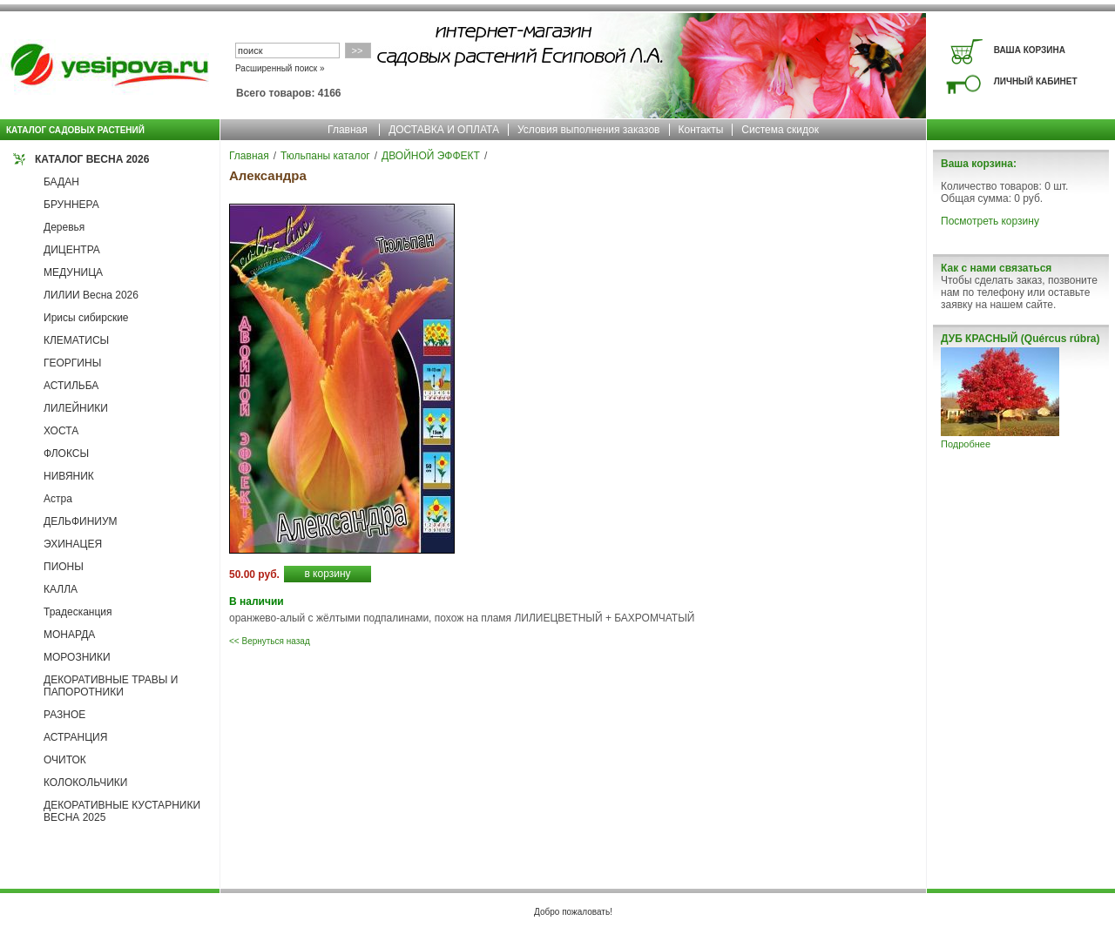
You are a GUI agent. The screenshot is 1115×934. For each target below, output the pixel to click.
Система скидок (780, 130)
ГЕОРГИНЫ (72, 363)
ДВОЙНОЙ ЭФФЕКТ (431, 156)
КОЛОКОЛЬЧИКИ (85, 782)
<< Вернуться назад (269, 641)
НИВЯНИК (69, 476)
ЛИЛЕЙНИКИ (76, 408)
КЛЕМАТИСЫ (76, 340)
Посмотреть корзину (990, 221)
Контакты (701, 130)
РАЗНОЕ (64, 715)
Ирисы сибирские (86, 318)
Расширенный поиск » (280, 68)
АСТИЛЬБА (71, 386)
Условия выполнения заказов (588, 130)
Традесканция (78, 612)
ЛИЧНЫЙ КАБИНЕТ (1036, 81)
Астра (58, 499)
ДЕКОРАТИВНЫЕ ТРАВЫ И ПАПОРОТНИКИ (111, 686)
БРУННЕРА (71, 204)
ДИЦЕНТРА (72, 250)
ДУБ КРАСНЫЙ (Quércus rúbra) (1020, 339)
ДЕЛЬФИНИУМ (81, 521)
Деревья (64, 227)
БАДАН (61, 182)
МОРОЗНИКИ (77, 657)
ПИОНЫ (64, 567)
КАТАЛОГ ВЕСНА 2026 (92, 159)
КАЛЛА (61, 589)
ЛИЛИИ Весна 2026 (91, 295)
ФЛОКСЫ (66, 453)
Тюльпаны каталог (325, 156)
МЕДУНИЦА (73, 272)
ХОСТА (61, 431)
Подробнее (965, 444)
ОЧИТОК (65, 760)
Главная (348, 130)
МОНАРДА (69, 634)
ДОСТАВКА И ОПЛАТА (444, 130)
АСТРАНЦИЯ (75, 737)
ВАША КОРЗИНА (1029, 50)
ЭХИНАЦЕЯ (73, 544)
